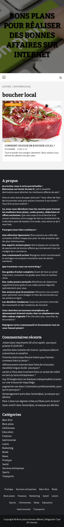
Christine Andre (10, 357)
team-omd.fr (9, 405)
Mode (5, 452)
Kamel (12, 149)
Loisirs (5, 444)
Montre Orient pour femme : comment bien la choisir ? (28, 359)
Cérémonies (8, 428)
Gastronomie (13, 105)
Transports (8, 476)
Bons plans (8, 424)
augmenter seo (10, 386)
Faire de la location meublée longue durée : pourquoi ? (28, 366)
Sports (6, 472)
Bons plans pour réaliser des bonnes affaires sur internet (32, 35)
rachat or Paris (9, 372)
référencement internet (15, 364)
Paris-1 (5, 401)
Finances (7, 436)
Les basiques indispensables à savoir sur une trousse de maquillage (31, 381)
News (5, 456)
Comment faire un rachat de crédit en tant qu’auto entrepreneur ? (31, 373)
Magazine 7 (51, 519)
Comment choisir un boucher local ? (30, 145)
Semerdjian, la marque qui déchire (40, 405)
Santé (5, 464)
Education (7, 432)
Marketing (7, 448)
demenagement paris (13, 393)
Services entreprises (13, 468)
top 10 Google (9, 379)
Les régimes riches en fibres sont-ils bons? (37, 401)
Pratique (7, 460)
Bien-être (7, 420)
